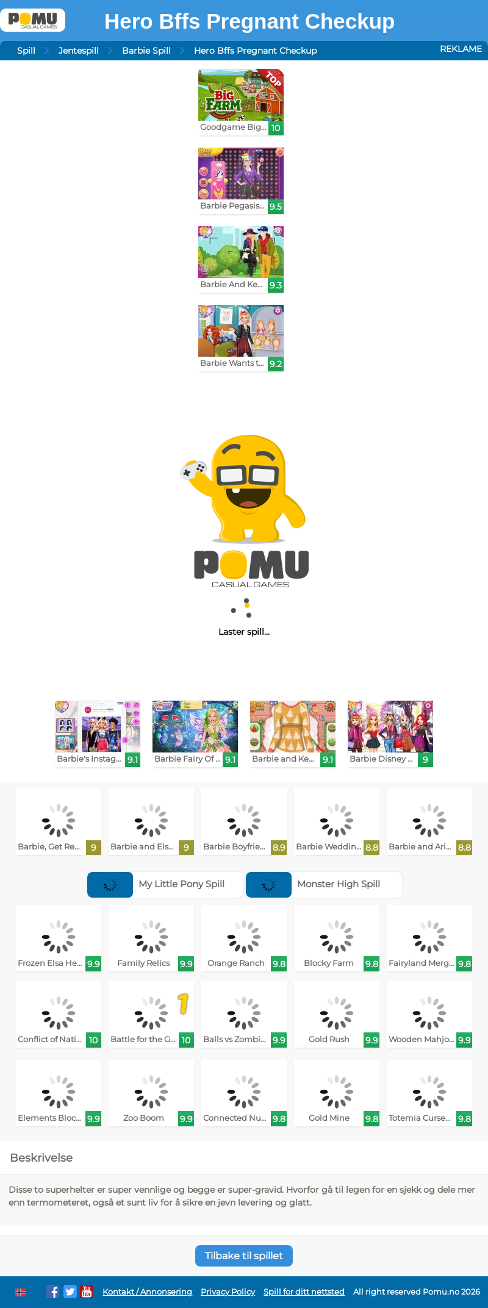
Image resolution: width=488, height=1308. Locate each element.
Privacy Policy (228, 1291)
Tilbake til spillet (244, 1256)
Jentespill (79, 50)
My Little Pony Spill (155, 884)
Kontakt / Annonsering (147, 1291)
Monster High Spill (313, 884)
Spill (26, 50)
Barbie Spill (146, 50)
